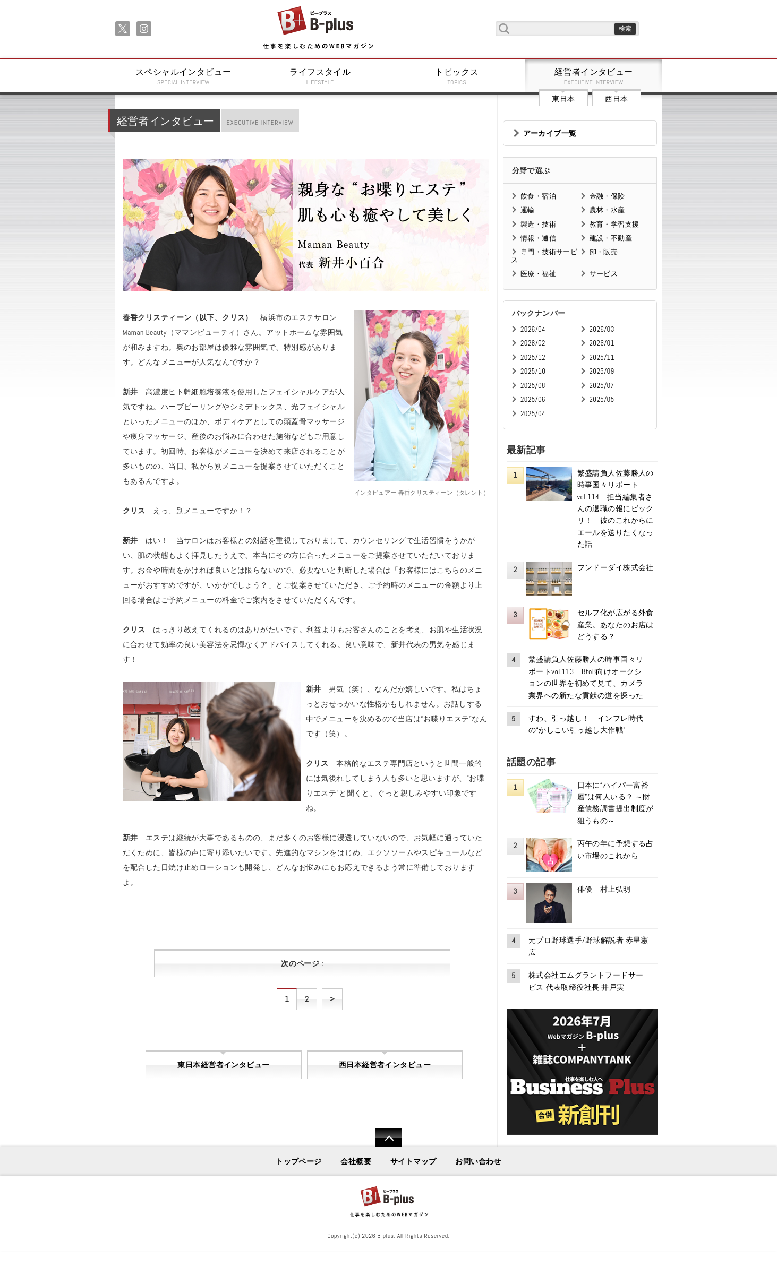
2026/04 (532, 329)
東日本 (563, 99)
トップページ (299, 1161)
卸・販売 (604, 251)
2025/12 (532, 357)
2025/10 (532, 371)
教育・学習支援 (614, 224)
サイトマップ (413, 1161)
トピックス (457, 76)
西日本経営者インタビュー (385, 1065)
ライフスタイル (320, 76)
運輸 (527, 209)
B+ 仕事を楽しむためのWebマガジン (317, 28)
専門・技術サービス (544, 255)
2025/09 (602, 371)
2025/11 (602, 357)
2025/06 (532, 399)
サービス (604, 273)
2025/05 (602, 399)
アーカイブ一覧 (550, 133)
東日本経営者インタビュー (223, 1065)
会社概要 (355, 1161)
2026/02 (532, 343)
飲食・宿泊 (538, 196)
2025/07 (602, 385)
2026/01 (602, 343)
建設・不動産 (611, 238)
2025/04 (532, 413)
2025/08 (532, 385)
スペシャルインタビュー (183, 76)
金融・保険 (607, 196)
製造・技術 (538, 224)
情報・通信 (538, 238)
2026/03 (602, 329)
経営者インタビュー (593, 76)
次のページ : (302, 963)
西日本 (616, 99)
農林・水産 (607, 209)
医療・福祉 (538, 273)
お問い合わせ (478, 1161)
